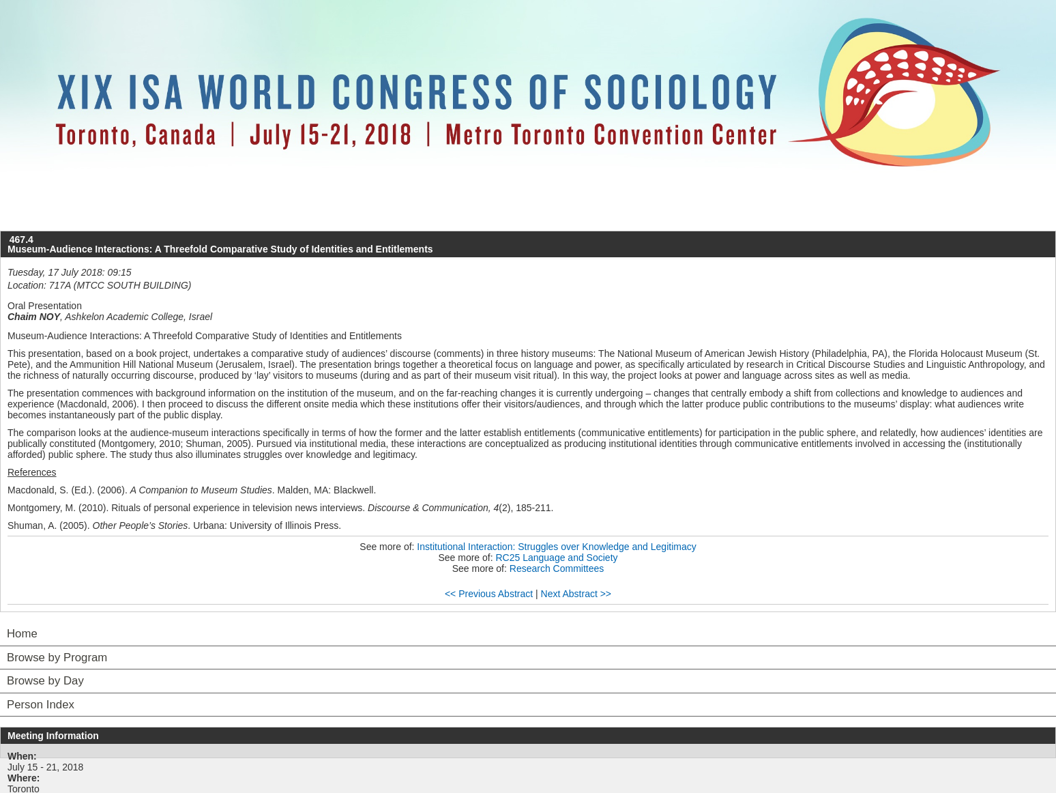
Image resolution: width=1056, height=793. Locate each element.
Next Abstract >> (576, 593)
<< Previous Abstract (489, 593)
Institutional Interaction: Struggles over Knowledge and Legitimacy (556, 546)
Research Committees (557, 568)
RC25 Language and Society (557, 557)
